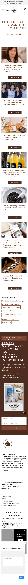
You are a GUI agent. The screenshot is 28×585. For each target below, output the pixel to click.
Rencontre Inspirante (10, 319)
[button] (7, 535)
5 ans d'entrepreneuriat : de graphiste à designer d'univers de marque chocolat (13, 68)
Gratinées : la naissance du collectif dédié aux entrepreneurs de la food (13, 102)
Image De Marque (18, 301)
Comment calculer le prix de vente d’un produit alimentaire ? (14, 137)
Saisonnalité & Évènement (12, 311)
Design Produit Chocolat (11, 304)
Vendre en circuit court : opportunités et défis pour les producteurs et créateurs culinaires (14, 173)
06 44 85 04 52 (7, 484)
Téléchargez (14, 428)
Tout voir (5, 301)
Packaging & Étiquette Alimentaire (13, 315)
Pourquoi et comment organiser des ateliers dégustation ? (12, 278)
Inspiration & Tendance (11, 308)
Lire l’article (14, 77)
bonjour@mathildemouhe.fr (12, 483)
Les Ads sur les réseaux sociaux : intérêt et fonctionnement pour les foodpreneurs (13, 244)
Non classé (6, 323)
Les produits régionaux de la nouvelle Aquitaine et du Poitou (14, 208)
